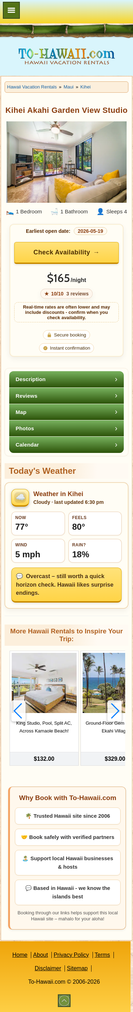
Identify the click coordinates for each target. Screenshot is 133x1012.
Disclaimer (48, 968)
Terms (102, 955)
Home (20, 955)
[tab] (66, 379)
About (40, 955)
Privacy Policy (71, 955)
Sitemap (77, 968)
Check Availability (61, 252)
